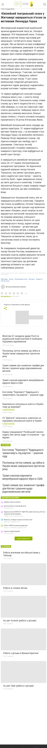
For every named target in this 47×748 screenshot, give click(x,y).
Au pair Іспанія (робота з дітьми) (19, 620)
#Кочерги (32, 279)
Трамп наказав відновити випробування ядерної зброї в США (23, 381)
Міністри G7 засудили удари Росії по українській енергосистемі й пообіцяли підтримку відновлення (22, 339)
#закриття (39, 279)
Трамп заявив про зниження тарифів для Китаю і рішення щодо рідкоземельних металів (23, 368)
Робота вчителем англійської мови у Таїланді (21, 554)
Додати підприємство (23, 538)
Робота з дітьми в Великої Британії (20, 653)
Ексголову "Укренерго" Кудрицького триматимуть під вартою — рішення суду (22, 393)
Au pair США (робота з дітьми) (18, 685)
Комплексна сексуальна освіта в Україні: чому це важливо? (23, 405)
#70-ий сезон (5, 281)
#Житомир (4, 279)
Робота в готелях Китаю (15, 588)
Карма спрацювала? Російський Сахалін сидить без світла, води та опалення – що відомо (23, 435)
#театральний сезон (20, 279)
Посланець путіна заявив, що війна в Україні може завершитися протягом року (21, 353)
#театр (11, 279)
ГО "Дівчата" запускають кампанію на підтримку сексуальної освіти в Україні (22, 419)
